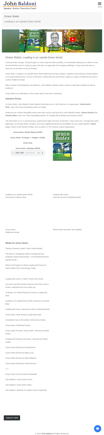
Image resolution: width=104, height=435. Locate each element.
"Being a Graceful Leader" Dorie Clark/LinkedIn (23, 248)
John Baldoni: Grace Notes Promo (18, 379)
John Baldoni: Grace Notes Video (18, 385)
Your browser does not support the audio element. (27, 153)
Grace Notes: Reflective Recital (17, 325)
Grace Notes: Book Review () (23, 315)
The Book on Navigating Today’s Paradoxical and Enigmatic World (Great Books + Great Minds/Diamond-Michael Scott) (27, 257)
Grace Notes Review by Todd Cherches (20, 363)
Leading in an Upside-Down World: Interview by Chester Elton (29, 194)
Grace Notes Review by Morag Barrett (20, 347)
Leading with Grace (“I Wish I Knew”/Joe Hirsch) (24, 279)
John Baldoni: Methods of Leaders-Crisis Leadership (26, 390)
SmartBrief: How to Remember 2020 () (25, 320)
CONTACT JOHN (12, 418)
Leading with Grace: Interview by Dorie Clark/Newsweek (27, 309)
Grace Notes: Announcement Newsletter (21, 374)
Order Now (27, 143)
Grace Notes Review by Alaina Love (19, 353)
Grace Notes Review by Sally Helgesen (20, 358)
